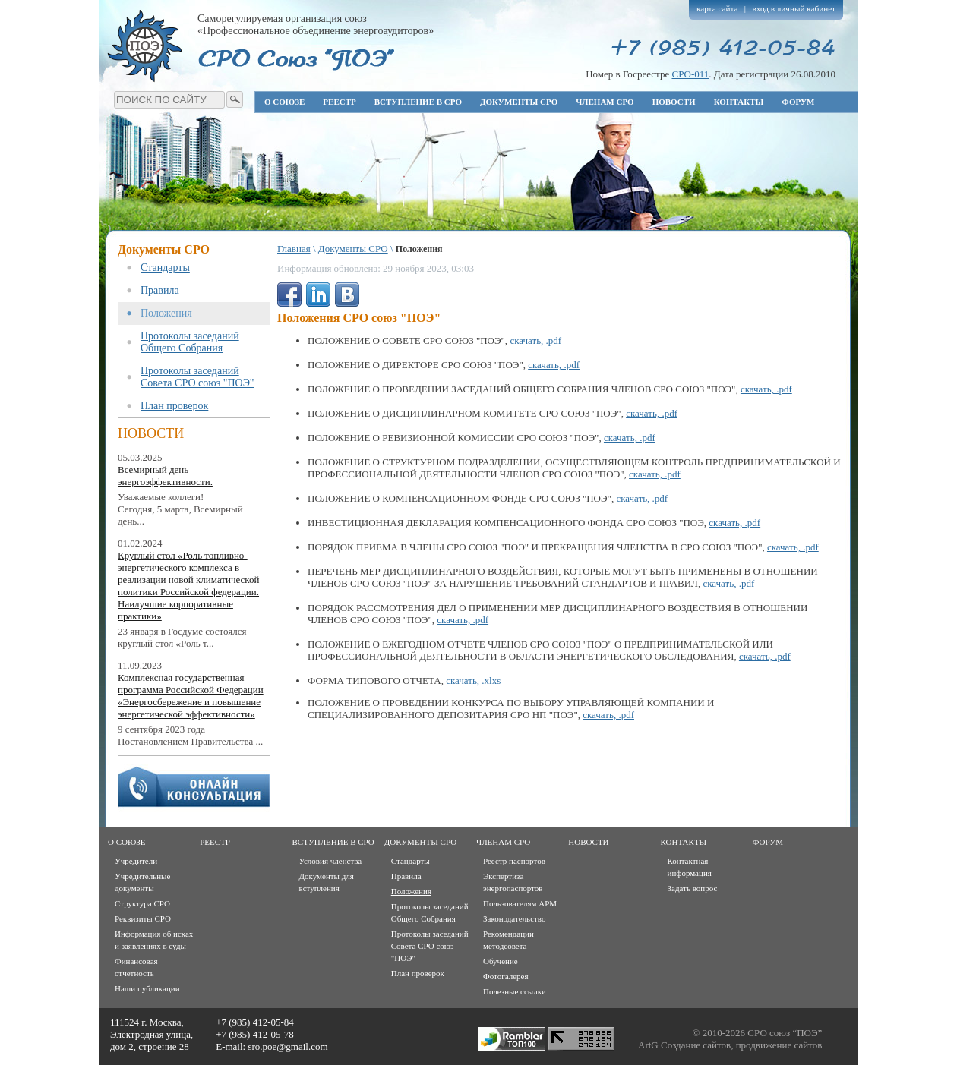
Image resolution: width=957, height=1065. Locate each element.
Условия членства (330, 860)
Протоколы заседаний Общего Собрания (190, 342)
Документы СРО (518, 101)
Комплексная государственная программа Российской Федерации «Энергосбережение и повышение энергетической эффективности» (191, 696)
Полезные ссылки (514, 991)
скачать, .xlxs (473, 680)
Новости (674, 101)
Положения (166, 313)
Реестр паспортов (514, 860)
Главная (294, 248)
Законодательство (514, 918)
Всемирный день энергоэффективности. (165, 475)
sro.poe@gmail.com (287, 1046)
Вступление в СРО (418, 101)
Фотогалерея (506, 976)
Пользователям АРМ (520, 903)
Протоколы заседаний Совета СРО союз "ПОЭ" (197, 377)
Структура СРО (142, 903)
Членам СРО (604, 101)
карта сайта (717, 8)
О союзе (284, 101)
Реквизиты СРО (143, 918)
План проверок (174, 405)
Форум (798, 101)
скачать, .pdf (535, 340)
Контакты (739, 101)
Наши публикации (147, 988)
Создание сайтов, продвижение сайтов (741, 1045)
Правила (160, 290)
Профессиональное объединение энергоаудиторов (144, 45)
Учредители (136, 860)
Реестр (339, 101)
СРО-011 (690, 74)
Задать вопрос (693, 888)
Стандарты (165, 267)
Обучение (500, 961)
